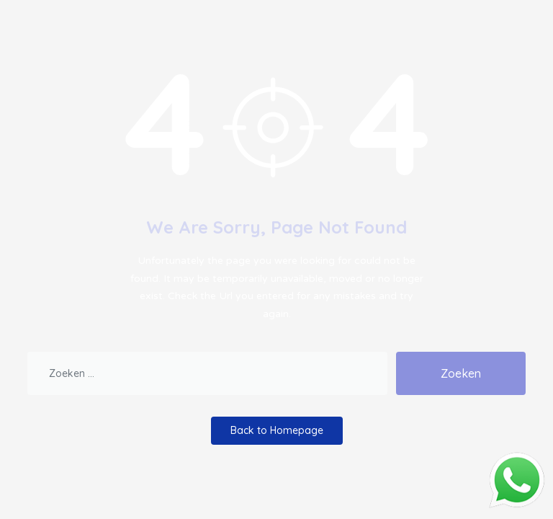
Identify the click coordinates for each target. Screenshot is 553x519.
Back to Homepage (276, 430)
